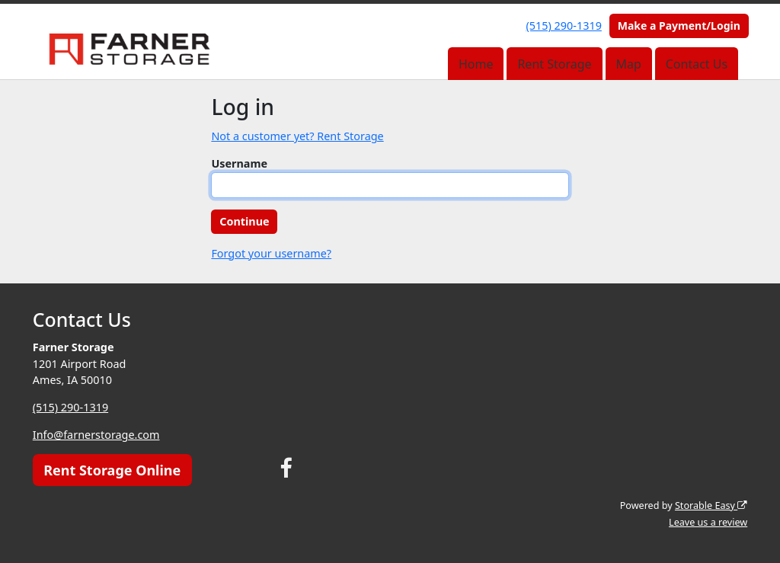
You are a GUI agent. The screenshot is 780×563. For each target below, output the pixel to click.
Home (476, 64)
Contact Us (696, 64)
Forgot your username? (271, 253)
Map (628, 64)
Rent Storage (554, 64)
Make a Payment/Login (679, 25)
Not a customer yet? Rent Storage (297, 136)
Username (239, 163)
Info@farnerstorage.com (96, 434)
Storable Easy (711, 505)
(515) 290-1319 (564, 25)
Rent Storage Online (112, 470)
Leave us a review (708, 522)
